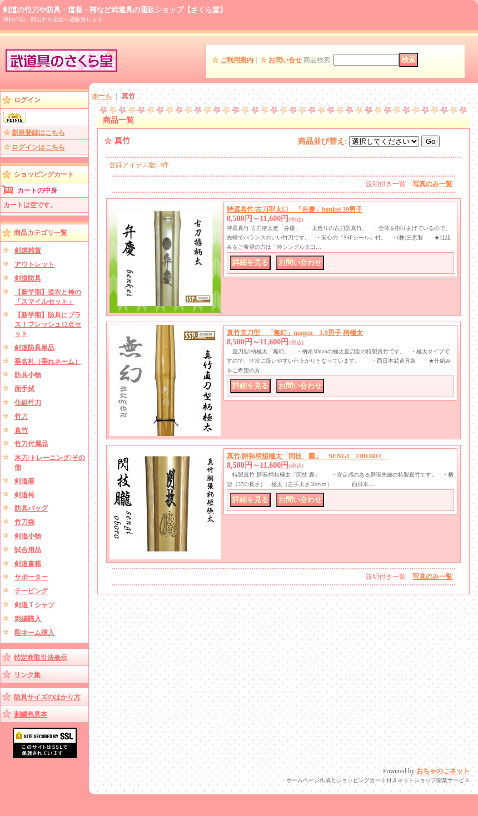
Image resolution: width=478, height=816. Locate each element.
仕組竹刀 (27, 403)
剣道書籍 (27, 564)
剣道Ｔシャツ (34, 605)
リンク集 (27, 675)
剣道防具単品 (34, 348)
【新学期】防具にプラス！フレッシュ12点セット (47, 324)
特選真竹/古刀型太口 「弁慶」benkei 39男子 (294, 209)
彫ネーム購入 (34, 633)
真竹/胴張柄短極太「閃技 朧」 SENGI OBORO (307, 456)
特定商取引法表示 (40, 658)
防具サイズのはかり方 (47, 697)
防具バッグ (31, 508)
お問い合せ (285, 60)
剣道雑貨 (27, 250)
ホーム (102, 96)
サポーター (31, 577)
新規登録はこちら (38, 133)
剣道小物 (27, 536)
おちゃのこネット (443, 771)
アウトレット (34, 264)
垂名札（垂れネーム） (47, 362)
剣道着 (24, 481)
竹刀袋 (24, 522)
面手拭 (24, 389)
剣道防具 (27, 278)
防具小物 (27, 375)
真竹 (21, 430)
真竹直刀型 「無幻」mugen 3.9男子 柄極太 (295, 333)
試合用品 (27, 550)
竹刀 (21, 416)
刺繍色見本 (30, 714)
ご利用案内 (236, 60)
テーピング (31, 591)
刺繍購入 (27, 619)
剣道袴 (24, 495)
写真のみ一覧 (432, 184)
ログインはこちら (38, 147)
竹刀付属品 (31, 444)
